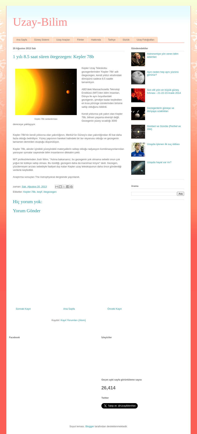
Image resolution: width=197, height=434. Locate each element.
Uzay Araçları (63, 39)
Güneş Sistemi (41, 39)
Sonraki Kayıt (23, 308)
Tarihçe (111, 39)
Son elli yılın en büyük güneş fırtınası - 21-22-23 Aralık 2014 (164, 91)
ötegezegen (50, 191)
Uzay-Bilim (40, 21)
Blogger (89, 426)
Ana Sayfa (21, 39)
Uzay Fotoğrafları (145, 39)
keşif (39, 191)
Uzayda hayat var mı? (159, 162)
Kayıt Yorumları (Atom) (73, 320)
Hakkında (96, 39)
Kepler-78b (29, 191)
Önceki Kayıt (114, 308)
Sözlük (126, 39)
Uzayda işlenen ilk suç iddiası (163, 144)
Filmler (80, 39)
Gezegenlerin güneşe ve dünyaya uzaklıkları (160, 110)
